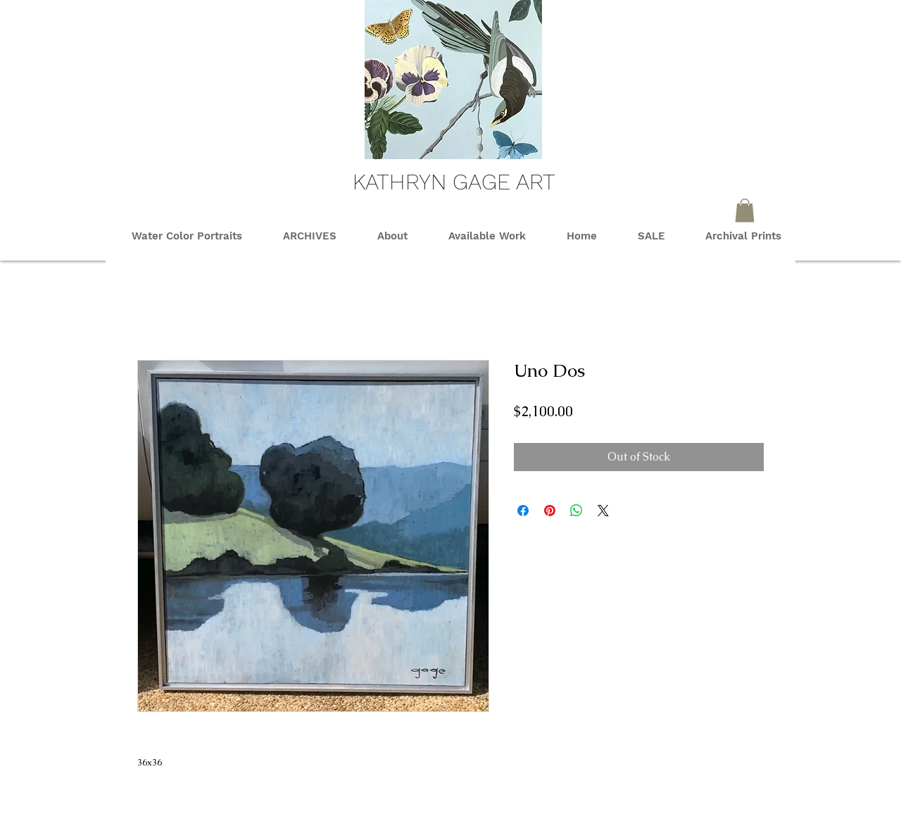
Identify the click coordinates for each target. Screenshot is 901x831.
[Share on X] (603, 510)
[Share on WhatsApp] (576, 510)
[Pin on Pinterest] (549, 510)
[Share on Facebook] (523, 510)
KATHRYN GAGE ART (454, 181)
